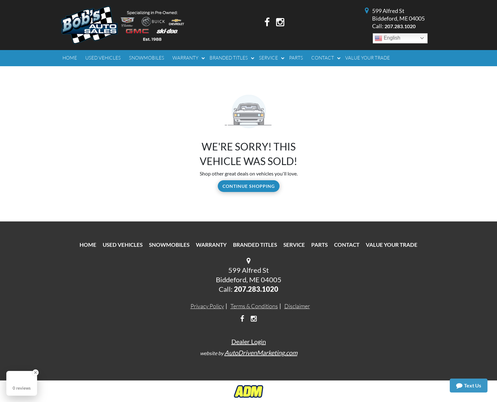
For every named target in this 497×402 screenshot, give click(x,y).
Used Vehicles (123, 244)
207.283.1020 (400, 26)
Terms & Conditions (254, 306)
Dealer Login (248, 341)
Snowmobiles (169, 244)
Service (294, 244)
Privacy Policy (207, 306)
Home (88, 244)
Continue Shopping (249, 186)
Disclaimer (297, 306)
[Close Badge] (35, 372)
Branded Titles (255, 244)
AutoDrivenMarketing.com (260, 352)
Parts (319, 244)
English (387, 38)
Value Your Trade (391, 244)
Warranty (211, 244)
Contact (346, 244)
